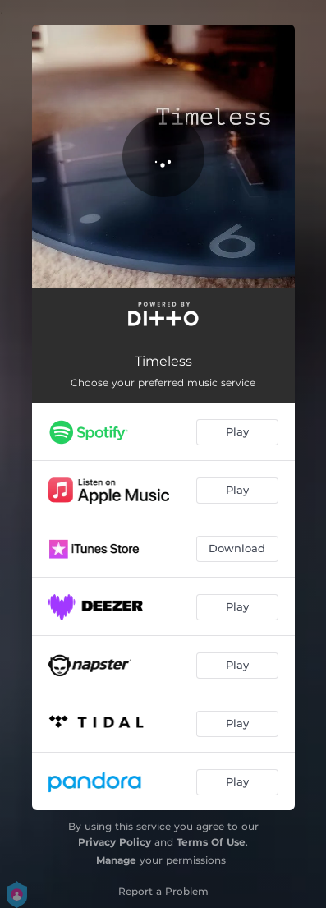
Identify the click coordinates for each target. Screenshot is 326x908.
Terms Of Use (211, 842)
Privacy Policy (114, 842)
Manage (116, 860)
